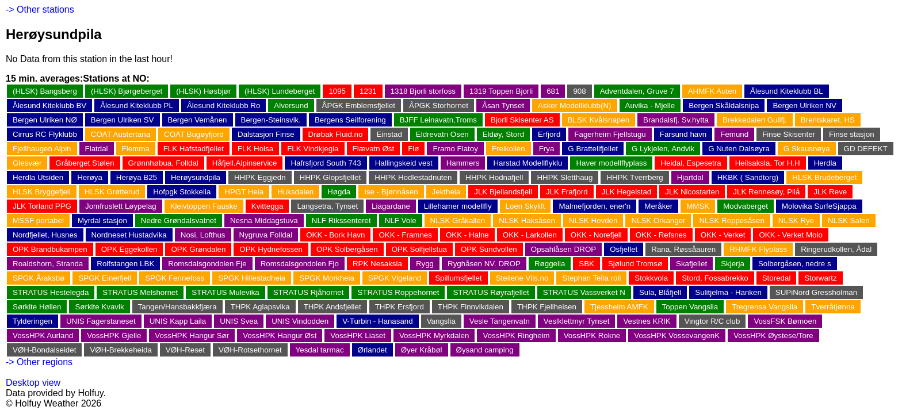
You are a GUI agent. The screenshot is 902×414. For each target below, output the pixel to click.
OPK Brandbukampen (50, 249)
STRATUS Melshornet (140, 292)
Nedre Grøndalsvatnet (178, 220)
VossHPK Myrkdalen (434, 335)
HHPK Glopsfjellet (330, 177)
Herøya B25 (136, 177)
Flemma (136, 148)
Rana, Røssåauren (683, 249)
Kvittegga (267, 206)
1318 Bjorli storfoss (423, 91)
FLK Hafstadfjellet (193, 148)
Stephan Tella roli (591, 278)
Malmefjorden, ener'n (594, 206)
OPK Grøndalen (198, 249)
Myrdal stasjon (102, 220)
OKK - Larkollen (530, 235)
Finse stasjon (851, 134)
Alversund (291, 105)
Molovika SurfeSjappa (819, 206)
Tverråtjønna (833, 306)
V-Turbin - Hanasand (377, 321)
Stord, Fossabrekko (715, 278)
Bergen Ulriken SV (122, 120)
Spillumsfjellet (458, 278)
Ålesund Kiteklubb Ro (223, 105)
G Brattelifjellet (593, 148)
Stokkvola (651, 278)
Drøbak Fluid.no (335, 134)
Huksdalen (295, 191)
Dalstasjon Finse (266, 134)
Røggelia (549, 263)
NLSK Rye (796, 220)
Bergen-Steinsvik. (271, 120)
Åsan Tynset (503, 105)
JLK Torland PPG (42, 206)
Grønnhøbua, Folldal (163, 163)
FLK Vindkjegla (312, 148)
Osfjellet (623, 249)
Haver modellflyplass (611, 163)
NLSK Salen (849, 220)
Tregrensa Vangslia (764, 306)
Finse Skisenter (788, 134)
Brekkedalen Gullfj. (755, 120)
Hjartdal (690, 177)
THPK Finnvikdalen (470, 306)
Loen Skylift (525, 206)
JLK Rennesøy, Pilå (766, 191)
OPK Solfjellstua (419, 249)
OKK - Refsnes (661, 235)
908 (579, 91)
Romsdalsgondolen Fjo (300, 263)
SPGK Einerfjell (104, 278)
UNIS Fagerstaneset (101, 321)
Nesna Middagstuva (264, 220)
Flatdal (96, 148)
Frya (547, 148)
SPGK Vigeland (394, 278)
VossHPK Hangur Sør (192, 335)
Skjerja (732, 263)
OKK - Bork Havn (335, 235)
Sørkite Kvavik (99, 306)
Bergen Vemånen (197, 120)
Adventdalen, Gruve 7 (637, 91)
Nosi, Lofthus (203, 235)
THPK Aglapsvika (260, 306)
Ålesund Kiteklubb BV (49, 105)
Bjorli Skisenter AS (522, 120)
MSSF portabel (38, 220)
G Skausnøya (806, 148)
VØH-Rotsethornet (250, 350)
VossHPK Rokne (592, 335)
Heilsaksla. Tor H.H (767, 163)
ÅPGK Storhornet (438, 105)
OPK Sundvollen (489, 249)
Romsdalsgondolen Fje (207, 263)
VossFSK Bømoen (785, 321)
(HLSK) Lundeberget (279, 91)
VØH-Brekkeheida (120, 350)
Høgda (338, 191)
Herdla (825, 163)
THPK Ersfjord (399, 306)
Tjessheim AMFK (619, 306)
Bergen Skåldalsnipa (724, 105)
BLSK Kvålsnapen (598, 120)
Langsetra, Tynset (327, 206)
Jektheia (446, 191)
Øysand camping (485, 350)
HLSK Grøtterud (112, 191)
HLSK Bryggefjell (42, 191)
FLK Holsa (255, 148)
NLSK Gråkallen (458, 220)
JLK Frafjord (567, 191)
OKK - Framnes (405, 235)
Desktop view (33, 383)
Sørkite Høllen (37, 306)
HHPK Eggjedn (260, 177)
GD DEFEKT (866, 148)
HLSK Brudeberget (824, 177)
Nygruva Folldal (266, 235)
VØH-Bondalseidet (44, 350)
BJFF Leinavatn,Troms (438, 120)
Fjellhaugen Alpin (42, 148)
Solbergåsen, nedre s (794, 263)
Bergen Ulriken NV (804, 105)
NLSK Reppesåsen (731, 220)
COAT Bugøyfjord (194, 134)
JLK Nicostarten (692, 191)
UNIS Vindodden (300, 321)
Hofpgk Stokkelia (182, 191)
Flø (413, 148)
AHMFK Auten (712, 91)
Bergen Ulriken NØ (45, 120)
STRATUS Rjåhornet (308, 292)
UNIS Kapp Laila (178, 321)
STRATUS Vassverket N (584, 292)
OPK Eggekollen (129, 249)
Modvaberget (745, 206)
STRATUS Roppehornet (398, 292)
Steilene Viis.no (522, 278)
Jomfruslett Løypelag (120, 206)
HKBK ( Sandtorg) (748, 177)
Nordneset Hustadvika (129, 235)
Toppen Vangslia (690, 306)
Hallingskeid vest (404, 163)
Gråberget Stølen (84, 163)
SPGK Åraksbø (38, 278)
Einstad (389, 134)
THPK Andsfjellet (332, 306)
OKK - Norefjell (596, 235)
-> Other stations (40, 9)
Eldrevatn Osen (442, 134)
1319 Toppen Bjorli (501, 91)
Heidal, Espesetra (690, 163)
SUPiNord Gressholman (816, 292)
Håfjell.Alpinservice (244, 163)
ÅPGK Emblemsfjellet (358, 105)
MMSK (697, 206)
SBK (586, 263)
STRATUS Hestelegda (51, 292)
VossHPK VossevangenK (677, 335)
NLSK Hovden (593, 220)
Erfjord (549, 134)
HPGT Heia (243, 191)
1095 (337, 91)
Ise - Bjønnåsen (391, 191)
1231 (368, 91)
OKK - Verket (723, 235)
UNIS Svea (239, 321)
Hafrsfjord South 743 (326, 163)
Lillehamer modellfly (458, 206)
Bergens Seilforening (350, 120)
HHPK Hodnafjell (494, 177)
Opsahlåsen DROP (563, 249)
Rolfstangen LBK (125, 263)
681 (552, 91)
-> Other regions (39, 362)
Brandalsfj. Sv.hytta (676, 120)
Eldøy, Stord (503, 134)
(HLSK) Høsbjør (203, 91)
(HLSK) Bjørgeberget (126, 91)
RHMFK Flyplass (758, 249)
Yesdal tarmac (320, 350)
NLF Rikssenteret (341, 220)
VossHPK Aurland (43, 335)
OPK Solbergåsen (347, 249)
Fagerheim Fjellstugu (609, 134)
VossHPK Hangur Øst (279, 335)
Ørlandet (372, 350)
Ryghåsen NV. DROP (484, 263)
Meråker (658, 206)
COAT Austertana (120, 134)
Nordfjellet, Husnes (45, 235)
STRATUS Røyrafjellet (491, 292)
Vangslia (441, 321)
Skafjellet (691, 263)
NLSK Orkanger (658, 220)
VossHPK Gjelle (114, 335)
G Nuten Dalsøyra (739, 148)
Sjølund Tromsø (635, 263)
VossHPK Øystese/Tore (773, 335)
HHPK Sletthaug (565, 177)
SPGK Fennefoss (174, 278)
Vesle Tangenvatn (499, 321)
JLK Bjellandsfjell (503, 191)
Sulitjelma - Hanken (728, 292)
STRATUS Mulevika (225, 292)
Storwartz (820, 278)
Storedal (776, 278)
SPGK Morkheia (326, 278)
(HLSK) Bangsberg (45, 91)
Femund (734, 134)
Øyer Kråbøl (421, 350)
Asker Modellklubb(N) (574, 105)
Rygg (425, 263)
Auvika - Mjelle (650, 105)
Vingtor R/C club (712, 321)
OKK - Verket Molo (790, 235)
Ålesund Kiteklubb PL (136, 105)
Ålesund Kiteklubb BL (786, 91)
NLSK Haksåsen (527, 220)
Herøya (89, 177)
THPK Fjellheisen (546, 306)
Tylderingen (32, 321)
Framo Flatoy (455, 148)
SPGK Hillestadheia (251, 278)
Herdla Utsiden (38, 177)
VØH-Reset (185, 350)
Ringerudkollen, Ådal (836, 249)
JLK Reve (830, 191)
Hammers (463, 163)
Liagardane (391, 206)
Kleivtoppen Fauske (204, 206)
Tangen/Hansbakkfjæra (177, 306)
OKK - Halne (467, 235)
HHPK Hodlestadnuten (413, 177)
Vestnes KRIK (646, 321)
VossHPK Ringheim (516, 335)
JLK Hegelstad (627, 191)
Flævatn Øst (374, 148)
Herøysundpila (195, 177)
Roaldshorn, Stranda (48, 263)
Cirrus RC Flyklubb (45, 134)
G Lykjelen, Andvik (663, 148)
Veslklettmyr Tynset (577, 321)
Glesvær (27, 163)
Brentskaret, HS (828, 120)
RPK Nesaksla (377, 263)
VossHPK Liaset (357, 335)
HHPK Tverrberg (634, 177)
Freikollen (508, 148)
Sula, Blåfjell (660, 292)
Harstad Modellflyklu (527, 163)
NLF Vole (400, 220)
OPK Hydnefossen (271, 249)
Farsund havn (683, 134)
